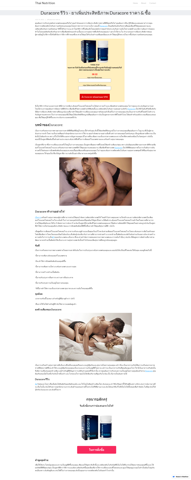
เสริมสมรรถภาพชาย (53, 19)
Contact (152, 3)
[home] (45, 2)
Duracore (104, 26)
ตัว (53, 237)
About (143, 3)
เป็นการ (38, 217)
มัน (36, 384)
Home (135, 3)
